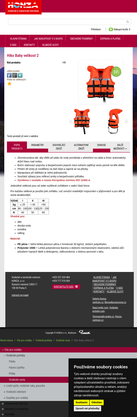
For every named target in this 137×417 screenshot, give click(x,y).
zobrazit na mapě (20, 295)
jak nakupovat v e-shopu (48, 38)
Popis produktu (16, 147)
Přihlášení (96, 29)
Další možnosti (120, 147)
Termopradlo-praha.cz (103, 316)
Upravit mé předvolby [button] (87, 408)
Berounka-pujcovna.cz (115, 302)
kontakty (29, 44)
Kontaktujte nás (67, 286)
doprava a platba (110, 38)
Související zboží (58, 147)
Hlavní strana (18, 38)
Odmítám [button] (97, 402)
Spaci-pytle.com (100, 307)
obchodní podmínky (81, 38)
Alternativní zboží (81, 147)
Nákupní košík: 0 (119, 29)
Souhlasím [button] (82, 402)
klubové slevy (50, 44)
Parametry (37, 145)
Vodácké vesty (63, 340)
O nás (13, 44)
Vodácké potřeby (44, 340)
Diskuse (101, 145)
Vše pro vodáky (24, 340)
